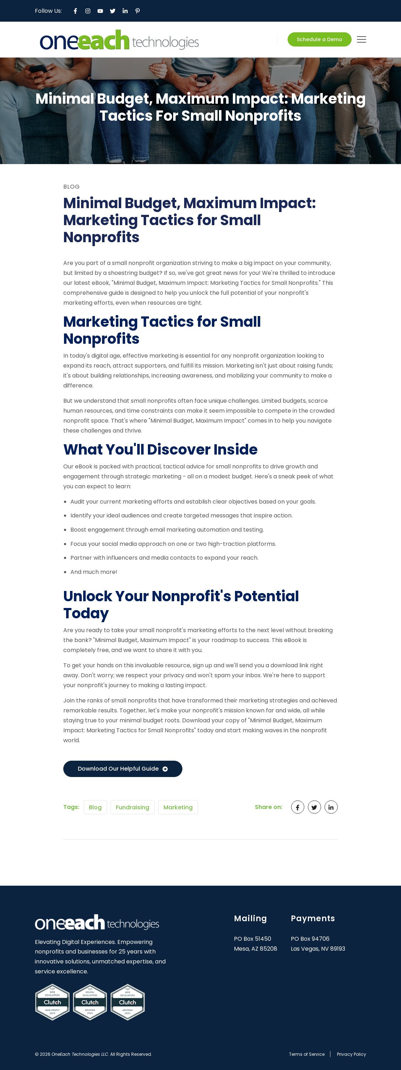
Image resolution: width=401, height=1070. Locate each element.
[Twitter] (113, 11)
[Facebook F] (75, 11)
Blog (95, 807)
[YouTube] (100, 11)
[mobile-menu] (361, 39)
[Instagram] (88, 11)
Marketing (178, 807)
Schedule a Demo (319, 39)
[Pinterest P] (137, 11)
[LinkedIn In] (125, 11)
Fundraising (132, 807)
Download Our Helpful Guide (123, 769)
